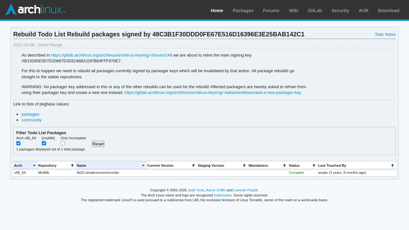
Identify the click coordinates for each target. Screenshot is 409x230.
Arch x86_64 (26, 138)
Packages (243, 10)
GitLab (315, 10)
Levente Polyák (246, 190)
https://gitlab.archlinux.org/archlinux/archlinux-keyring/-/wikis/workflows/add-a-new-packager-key (212, 92)
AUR (363, 10)
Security (340, 10)
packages (30, 114)
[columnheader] (25, 165)
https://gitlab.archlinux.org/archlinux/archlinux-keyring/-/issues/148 (111, 55)
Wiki (293, 10)
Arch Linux (35, 9)
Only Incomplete (73, 138)
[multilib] (48, 138)
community (31, 120)
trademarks (223, 195)
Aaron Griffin (216, 190)
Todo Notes (385, 34)
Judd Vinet (196, 190)
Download (388, 10)
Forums (271, 10)
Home (217, 10)
